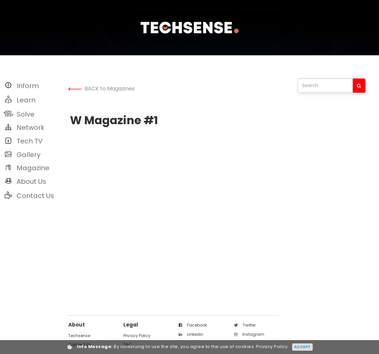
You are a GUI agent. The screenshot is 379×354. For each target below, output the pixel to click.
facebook (193, 325)
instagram (249, 334)
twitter (245, 325)
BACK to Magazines (101, 88)
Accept (302, 346)
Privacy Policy (137, 335)
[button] (32, 85)
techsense (79, 335)
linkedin (191, 334)
